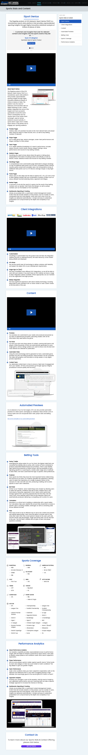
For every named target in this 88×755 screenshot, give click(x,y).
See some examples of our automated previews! (21, 419)
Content (63, 28)
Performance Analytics (68, 42)
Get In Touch (31, 747)
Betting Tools (65, 35)
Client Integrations (66, 25)
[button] (29, 48)
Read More (31, 43)
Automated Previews (67, 32)
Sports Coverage (66, 39)
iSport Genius (65, 21)
